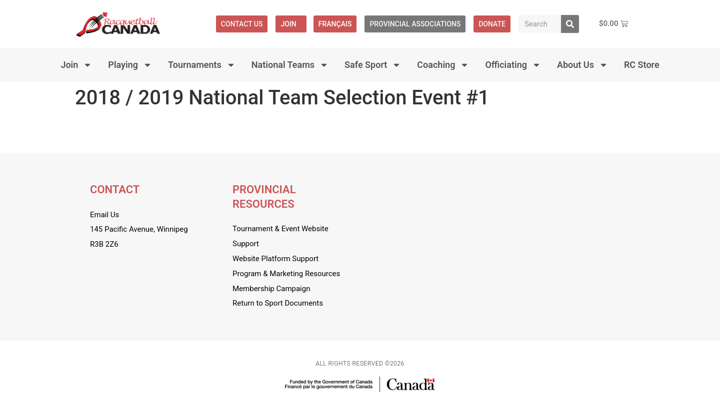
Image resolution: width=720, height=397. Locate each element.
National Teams (290, 64)
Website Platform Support (275, 258)
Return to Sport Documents (277, 303)
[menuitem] (335, 23)
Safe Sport (372, 64)
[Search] (570, 24)
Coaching (443, 64)
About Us (582, 64)
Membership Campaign (271, 288)
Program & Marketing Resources (286, 273)
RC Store (642, 64)
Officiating (513, 64)
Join (290, 24)
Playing (130, 64)
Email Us (104, 214)
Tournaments (202, 64)
